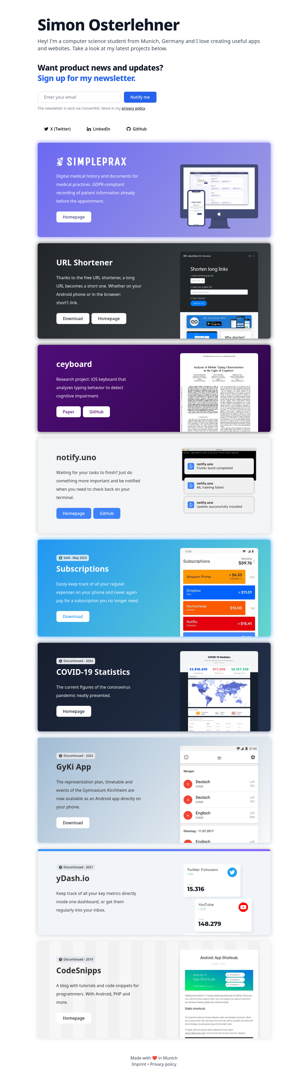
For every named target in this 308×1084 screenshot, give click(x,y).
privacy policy (133, 108)
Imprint (139, 1064)
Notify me (140, 97)
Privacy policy (163, 1064)
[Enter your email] (79, 97)
